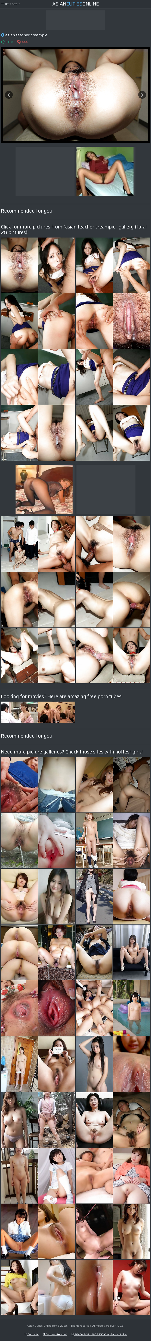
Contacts (31, 1334)
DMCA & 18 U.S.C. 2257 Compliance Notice (99, 1334)
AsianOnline (75, 4)
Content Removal (55, 1334)
